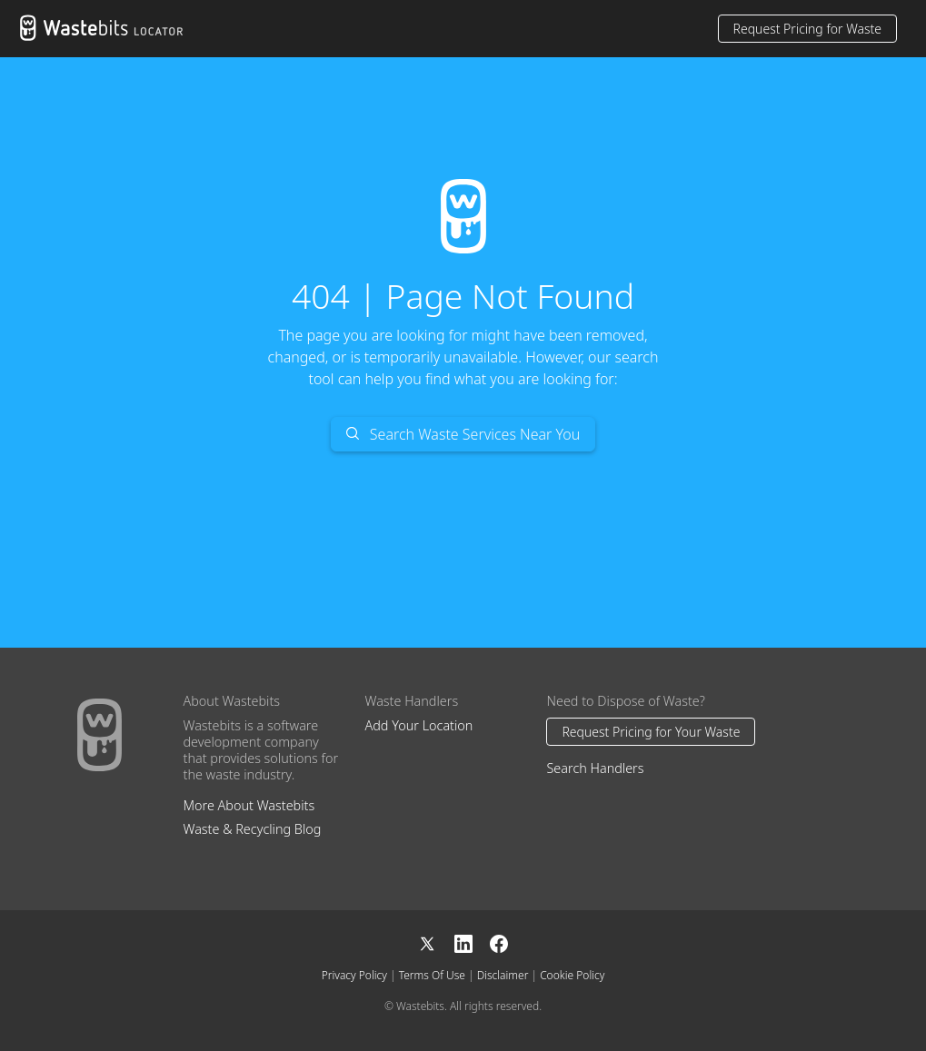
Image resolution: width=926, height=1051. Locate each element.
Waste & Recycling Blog (252, 829)
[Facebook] (499, 941)
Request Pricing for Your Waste (651, 731)
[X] (436, 941)
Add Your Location (418, 725)
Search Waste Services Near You (463, 434)
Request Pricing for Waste (807, 28)
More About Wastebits (248, 805)
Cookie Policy (572, 975)
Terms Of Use (432, 975)
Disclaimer (503, 975)
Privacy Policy (354, 975)
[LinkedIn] (472, 941)
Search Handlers (594, 768)
